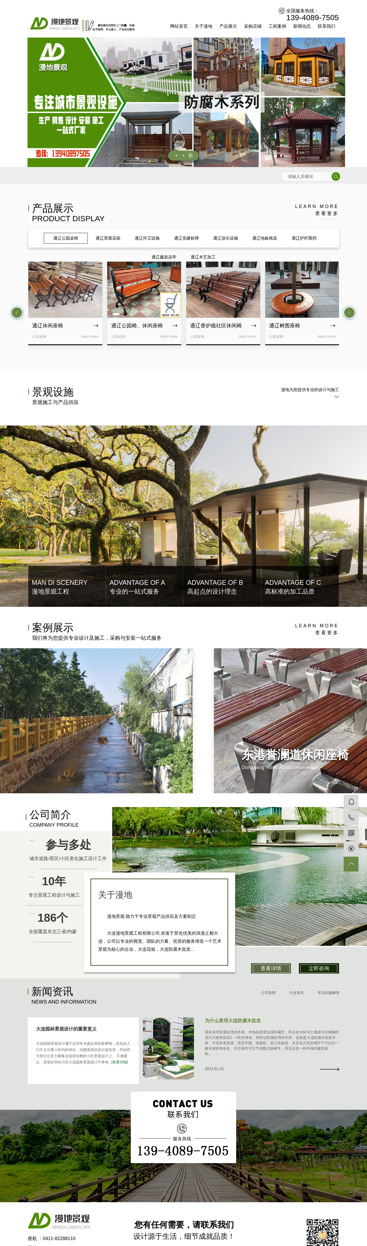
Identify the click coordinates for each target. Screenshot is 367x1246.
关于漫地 (203, 26)
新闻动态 (302, 26)
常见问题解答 (329, 993)
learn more (317, 210)
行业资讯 (296, 993)
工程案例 (277, 26)
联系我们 (326, 26)
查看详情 (271, 968)
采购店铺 (253, 26)
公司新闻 (268, 993)
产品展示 (228, 26)
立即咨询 (318, 968)
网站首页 (179, 26)
